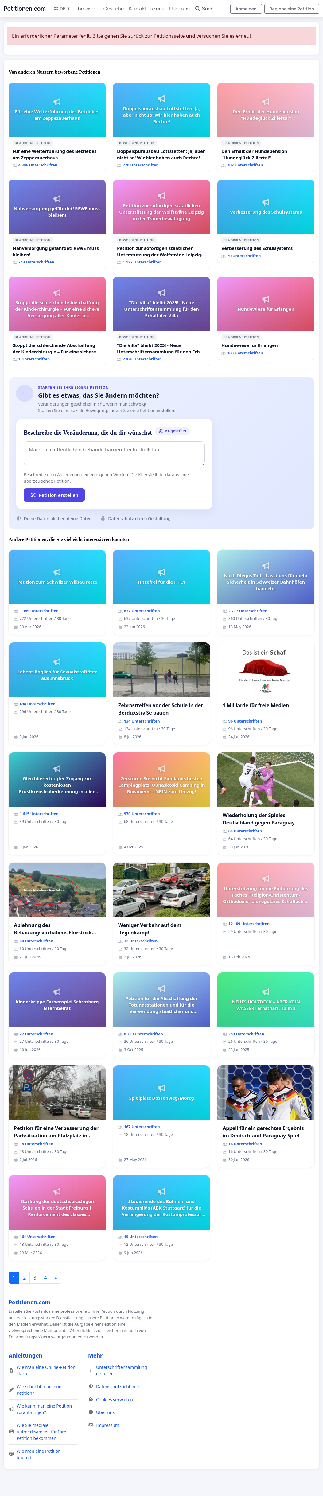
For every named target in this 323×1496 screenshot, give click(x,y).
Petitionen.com (25, 9)
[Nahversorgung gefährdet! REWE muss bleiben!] (57, 224)
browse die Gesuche (101, 8)
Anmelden (246, 9)
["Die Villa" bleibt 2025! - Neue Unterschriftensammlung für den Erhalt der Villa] (161, 321)
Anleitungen (25, 1355)
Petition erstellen (54, 495)
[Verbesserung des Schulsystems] (265, 221)
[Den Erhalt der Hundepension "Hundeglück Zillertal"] (265, 127)
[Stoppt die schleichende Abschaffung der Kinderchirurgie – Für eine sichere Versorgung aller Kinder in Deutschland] (57, 321)
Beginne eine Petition (292, 9)
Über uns (179, 8)
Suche (205, 8)
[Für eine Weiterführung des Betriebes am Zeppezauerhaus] (57, 127)
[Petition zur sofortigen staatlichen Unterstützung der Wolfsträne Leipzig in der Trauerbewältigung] (161, 224)
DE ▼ (62, 8)
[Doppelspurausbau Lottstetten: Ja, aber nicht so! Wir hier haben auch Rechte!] (161, 127)
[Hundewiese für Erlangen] (265, 318)
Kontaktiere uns (146, 8)
